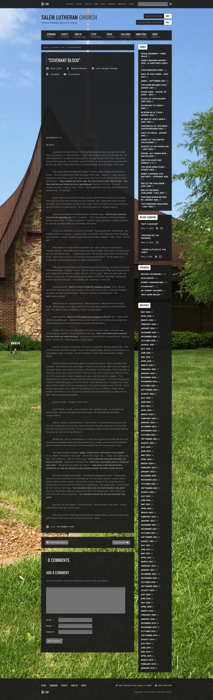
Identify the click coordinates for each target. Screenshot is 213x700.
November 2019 (149, 627)
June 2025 (146, 352)
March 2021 (147, 561)
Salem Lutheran (69, 17)
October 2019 (148, 631)
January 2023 (148, 471)
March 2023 (147, 463)
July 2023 (145, 447)
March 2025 (147, 365)
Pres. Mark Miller (150, 294)
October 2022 (148, 484)
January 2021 (148, 570)
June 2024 (146, 402)
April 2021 (146, 557)
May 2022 (145, 504)
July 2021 (145, 545)
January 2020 (148, 619)
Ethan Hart (147, 286)
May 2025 (145, 357)
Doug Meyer (147, 278)
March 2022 (147, 512)
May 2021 (145, 553)
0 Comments (74, 74)
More (131, 4)
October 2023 (148, 434)
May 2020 (145, 602)
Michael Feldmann (79, 68)
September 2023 (149, 439)
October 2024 (148, 385)
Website (50, 632)
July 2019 (145, 643)
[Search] (153, 4)
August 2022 (147, 492)
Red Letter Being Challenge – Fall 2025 (152, 191)
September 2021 (149, 537)
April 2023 (146, 459)
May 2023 (145, 455)
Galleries (111, 4)
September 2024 (149, 389)
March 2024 (147, 414)
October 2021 (148, 533)
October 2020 (148, 582)
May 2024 (145, 406)
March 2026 (147, 320)
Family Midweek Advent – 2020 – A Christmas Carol (154, 61)
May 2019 (145, 651)
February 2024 (148, 418)
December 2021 (148, 525)
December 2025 (148, 332)
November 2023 (149, 430)
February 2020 (148, 615)
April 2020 (146, 606)
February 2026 (148, 324)
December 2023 (148, 426)
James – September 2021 (153, 81)
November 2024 (149, 381)
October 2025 (148, 340)
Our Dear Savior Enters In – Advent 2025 (154, 198)
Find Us (88, 4)
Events (79, 4)
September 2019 (149, 635)
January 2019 (148, 668)
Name (50, 620)
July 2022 (145, 496)
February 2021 (148, 566)
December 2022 (148, 475)
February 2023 (148, 467)
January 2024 (148, 422)
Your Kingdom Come (65, 526)
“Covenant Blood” (73, 47)
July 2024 (145, 398)
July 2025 (145, 348)
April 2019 (146, 656)
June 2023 (146, 451)
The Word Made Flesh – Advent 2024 (153, 168)
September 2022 (149, 488)
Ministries (122, 4)
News (103, 4)
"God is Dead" (121, 542)
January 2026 (148, 328)
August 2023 (147, 443)
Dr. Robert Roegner (151, 290)
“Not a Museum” (149, 224)
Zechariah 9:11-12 (54, 137)
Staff (96, 4)
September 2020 (149, 586)
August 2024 (147, 393)
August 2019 (147, 639)
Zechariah (54, 74)
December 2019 (148, 623)
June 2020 (146, 598)
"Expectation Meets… (57, 542)
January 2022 (148, 520)
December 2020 (148, 574)
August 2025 (147, 344)
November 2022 (149, 479)
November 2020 (149, 578)
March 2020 (147, 610)
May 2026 (145, 312)
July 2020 (145, 594)
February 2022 (148, 516)
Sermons (70, 4)
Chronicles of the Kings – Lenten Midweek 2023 (155, 127)
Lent (62, 47)
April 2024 (146, 410)
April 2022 (146, 508)
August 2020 (147, 590)
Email (50, 626)
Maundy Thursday (109, 68)
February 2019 (148, 664)
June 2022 (146, 500)
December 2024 (148, 377)
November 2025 (149, 336)
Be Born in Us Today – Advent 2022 (152, 113)
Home (46, 47)
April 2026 (146, 316)
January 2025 (148, 373)
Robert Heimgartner (152, 282)
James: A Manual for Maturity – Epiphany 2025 (154, 175)
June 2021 (146, 549)
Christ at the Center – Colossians (153, 141)
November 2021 (149, 529)
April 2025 (146, 361)
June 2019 (146, 647)
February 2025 (148, 369)
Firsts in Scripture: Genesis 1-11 (151, 161)
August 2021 (147, 541)
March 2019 (147, 660)
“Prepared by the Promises (150, 236)
